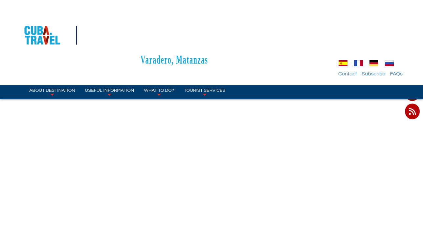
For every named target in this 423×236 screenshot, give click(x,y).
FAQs (396, 34)
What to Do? (159, 52)
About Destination (52, 52)
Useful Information (109, 52)
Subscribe (373, 34)
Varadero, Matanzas (211, 20)
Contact (347, 34)
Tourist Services (204, 52)
